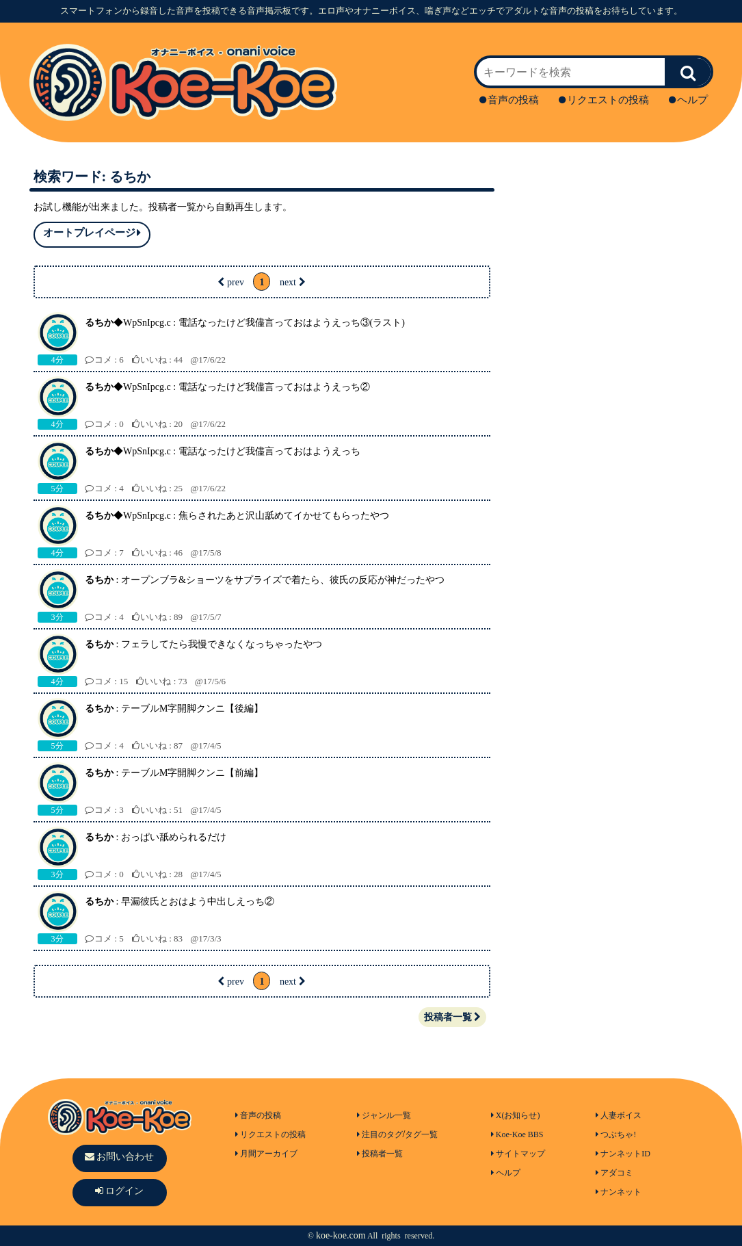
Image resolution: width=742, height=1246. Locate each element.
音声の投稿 (509, 99)
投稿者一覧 (452, 1017)
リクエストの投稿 (604, 99)
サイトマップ (518, 1153)
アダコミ (614, 1173)
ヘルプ (688, 99)
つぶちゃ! (616, 1134)
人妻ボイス (618, 1115)
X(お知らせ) (515, 1115)
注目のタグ (380, 1134)
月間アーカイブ (266, 1153)
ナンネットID (623, 1153)
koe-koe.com (341, 1235)
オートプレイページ (92, 232)
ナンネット (618, 1192)
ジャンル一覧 (384, 1115)
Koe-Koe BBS (517, 1134)
